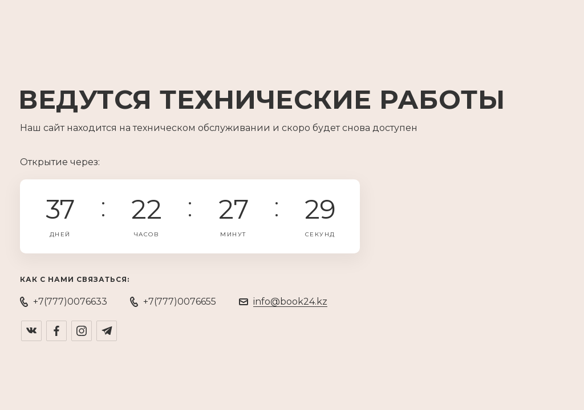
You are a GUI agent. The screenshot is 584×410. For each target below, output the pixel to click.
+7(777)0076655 (179, 301)
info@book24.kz (290, 301)
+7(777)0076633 (70, 301)
